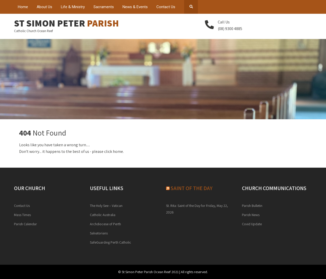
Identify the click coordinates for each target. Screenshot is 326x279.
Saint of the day (191, 188)
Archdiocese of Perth (105, 224)
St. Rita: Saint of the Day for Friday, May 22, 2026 (197, 209)
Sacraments (103, 7)
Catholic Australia (102, 214)
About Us (44, 7)
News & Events (135, 7)
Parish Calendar (25, 224)
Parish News (251, 214)
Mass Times (22, 214)
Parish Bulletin (252, 205)
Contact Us (165, 7)
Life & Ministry (73, 7)
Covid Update (252, 224)
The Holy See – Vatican (106, 205)
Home (23, 7)
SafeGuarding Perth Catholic (110, 242)
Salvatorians (99, 233)
